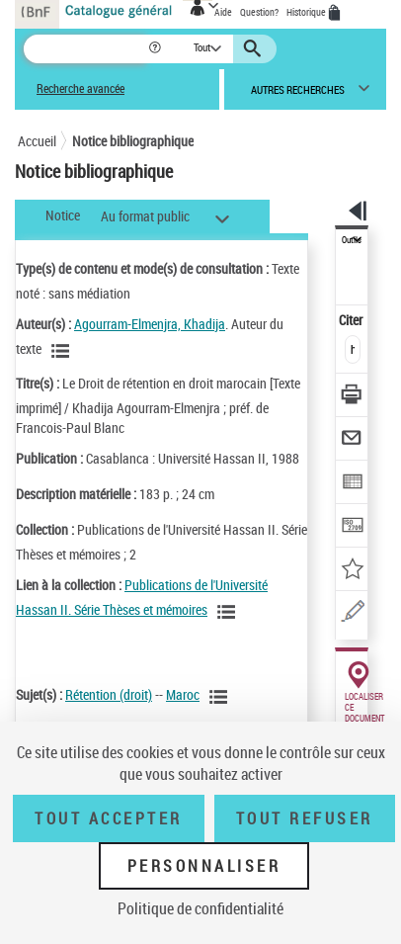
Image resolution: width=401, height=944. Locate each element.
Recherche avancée (80, 88)
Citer (352, 319)
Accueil (37, 140)
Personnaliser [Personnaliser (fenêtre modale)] (204, 866)
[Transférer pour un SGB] (352, 527)
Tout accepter (109, 818)
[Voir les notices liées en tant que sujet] (221, 697)
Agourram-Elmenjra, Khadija (149, 323)
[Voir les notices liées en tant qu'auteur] (63, 351)
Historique (307, 12)
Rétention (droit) (108, 694)
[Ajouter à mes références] (352, 571)
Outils (351, 240)
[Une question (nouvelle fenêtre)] (352, 614)
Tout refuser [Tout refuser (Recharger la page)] (304, 818)
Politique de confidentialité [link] (200, 908)
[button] (156, 49)
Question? (259, 12)
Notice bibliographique (133, 140)
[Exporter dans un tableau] (352, 484)
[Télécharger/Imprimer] (352, 397)
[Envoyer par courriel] (352, 440)
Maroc (183, 694)
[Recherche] (85, 49)
